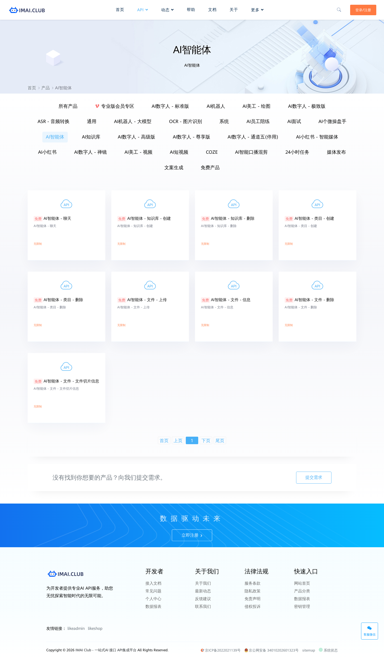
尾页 (219, 445)
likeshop (95, 632)
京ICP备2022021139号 (220, 655)
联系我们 (203, 606)
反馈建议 (203, 599)
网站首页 (302, 586)
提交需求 (313, 481)
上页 (178, 445)
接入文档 (153, 586)
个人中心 (153, 599)
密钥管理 (302, 606)
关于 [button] (234, 8)
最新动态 (203, 593)
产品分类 (302, 593)
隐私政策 (252, 593)
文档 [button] (212, 8)
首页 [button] (120, 8)
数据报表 (153, 606)
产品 (45, 87)
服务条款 (252, 586)
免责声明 (252, 599)
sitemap (308, 655)
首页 (32, 87)
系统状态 (329, 655)
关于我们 (203, 586)
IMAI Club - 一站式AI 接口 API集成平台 (105, 654)
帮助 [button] (191, 8)
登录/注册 (361, 9)
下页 (205, 445)
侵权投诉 (252, 606)
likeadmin (76, 632)
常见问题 (153, 593)
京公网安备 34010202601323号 (271, 655)
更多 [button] (257, 9)
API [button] (142, 9)
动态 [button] (167, 9)
